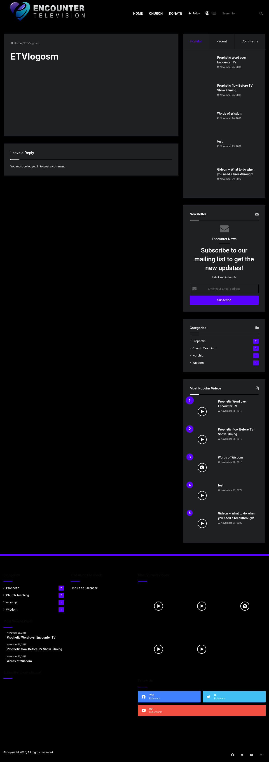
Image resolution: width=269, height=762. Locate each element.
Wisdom (198, 364)
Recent (221, 41)
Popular (196, 41)
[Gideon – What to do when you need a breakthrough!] (202, 180)
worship (197, 357)
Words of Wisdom (230, 114)
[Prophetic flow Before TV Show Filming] (202, 96)
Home (138, 14)
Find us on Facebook (84, 589)
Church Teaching (203, 350)
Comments (250, 41)
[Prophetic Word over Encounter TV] (202, 68)
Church (156, 14)
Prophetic (199, 342)
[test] (202, 152)
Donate (175, 14)
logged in (33, 166)
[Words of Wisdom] (202, 124)
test (220, 142)
